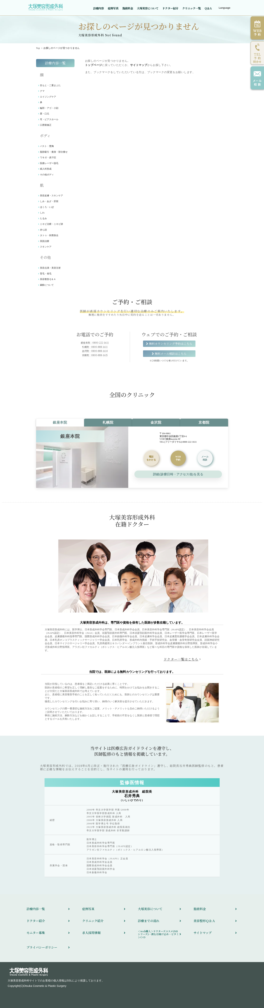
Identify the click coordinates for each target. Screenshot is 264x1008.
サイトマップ (138, 65)
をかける (151, 458)
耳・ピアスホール (49, 119)
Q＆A (208, 8)
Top (38, 48)
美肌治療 (44, 241)
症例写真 (113, 8)
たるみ (43, 218)
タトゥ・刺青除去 (49, 235)
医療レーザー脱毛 (49, 163)
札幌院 (108, 422)
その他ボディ (47, 174)
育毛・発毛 (45, 273)
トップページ (93, 65)
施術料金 (127, 8)
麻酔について (47, 285)
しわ (42, 212)
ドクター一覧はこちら (181, 659)
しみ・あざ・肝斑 (49, 201)
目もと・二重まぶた (50, 85)
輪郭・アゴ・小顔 (49, 108)
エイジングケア (48, 96)
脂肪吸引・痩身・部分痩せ (54, 152)
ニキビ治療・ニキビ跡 (51, 224)
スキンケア (45, 246)
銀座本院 (60, 422)
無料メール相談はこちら (170, 354)
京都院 (204, 422)
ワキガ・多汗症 (48, 157)
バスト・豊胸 (47, 146)
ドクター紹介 (170, 8)
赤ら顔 (43, 229)
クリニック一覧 (191, 8)
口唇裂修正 (45, 125)
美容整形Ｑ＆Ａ (48, 279)
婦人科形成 (45, 168)
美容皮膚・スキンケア (51, 195)
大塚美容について (147, 8)
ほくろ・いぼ (47, 207)
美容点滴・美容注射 (50, 268)
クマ (42, 91)
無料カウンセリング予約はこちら (170, 344)
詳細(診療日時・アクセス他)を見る (178, 474)
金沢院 (156, 422)
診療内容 (98, 8)
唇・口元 (44, 113)
